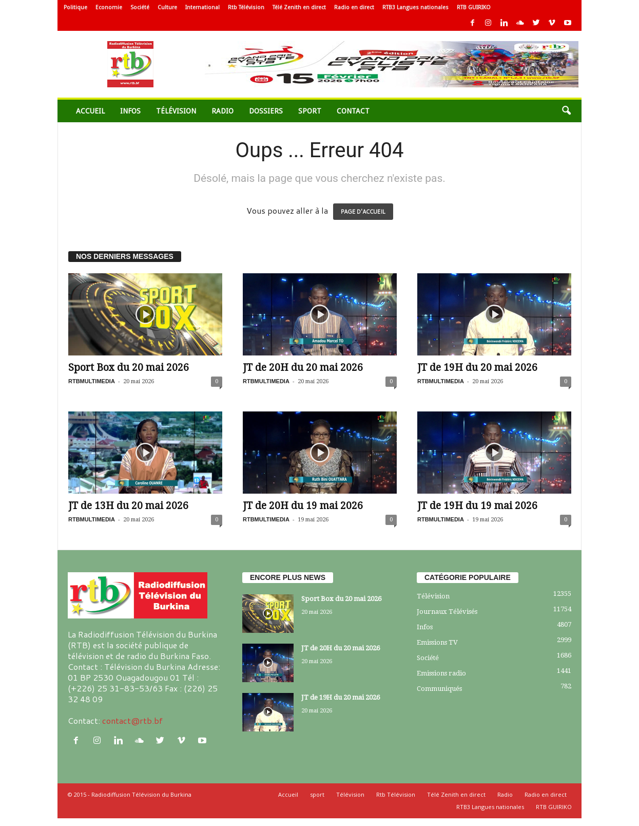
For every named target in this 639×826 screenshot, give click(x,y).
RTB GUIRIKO (474, 7)
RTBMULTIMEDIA (91, 381)
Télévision (176, 111)
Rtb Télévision (246, 7)
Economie (108, 7)
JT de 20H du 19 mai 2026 (303, 506)
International (202, 7)
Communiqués (439, 688)
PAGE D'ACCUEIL (363, 212)
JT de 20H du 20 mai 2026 (303, 367)
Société (139, 7)
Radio (222, 111)
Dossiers (266, 111)
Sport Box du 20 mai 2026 (128, 367)
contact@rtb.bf (132, 720)
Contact (353, 111)
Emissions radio (441, 673)
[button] (566, 111)
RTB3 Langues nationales (415, 7)
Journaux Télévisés (447, 611)
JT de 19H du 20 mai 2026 (477, 367)
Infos (130, 111)
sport (309, 111)
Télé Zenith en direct (299, 7)
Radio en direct (354, 7)
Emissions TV (437, 642)
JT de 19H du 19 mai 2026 (477, 506)
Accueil (90, 111)
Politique (75, 7)
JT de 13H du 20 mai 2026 (128, 506)
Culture (167, 7)
